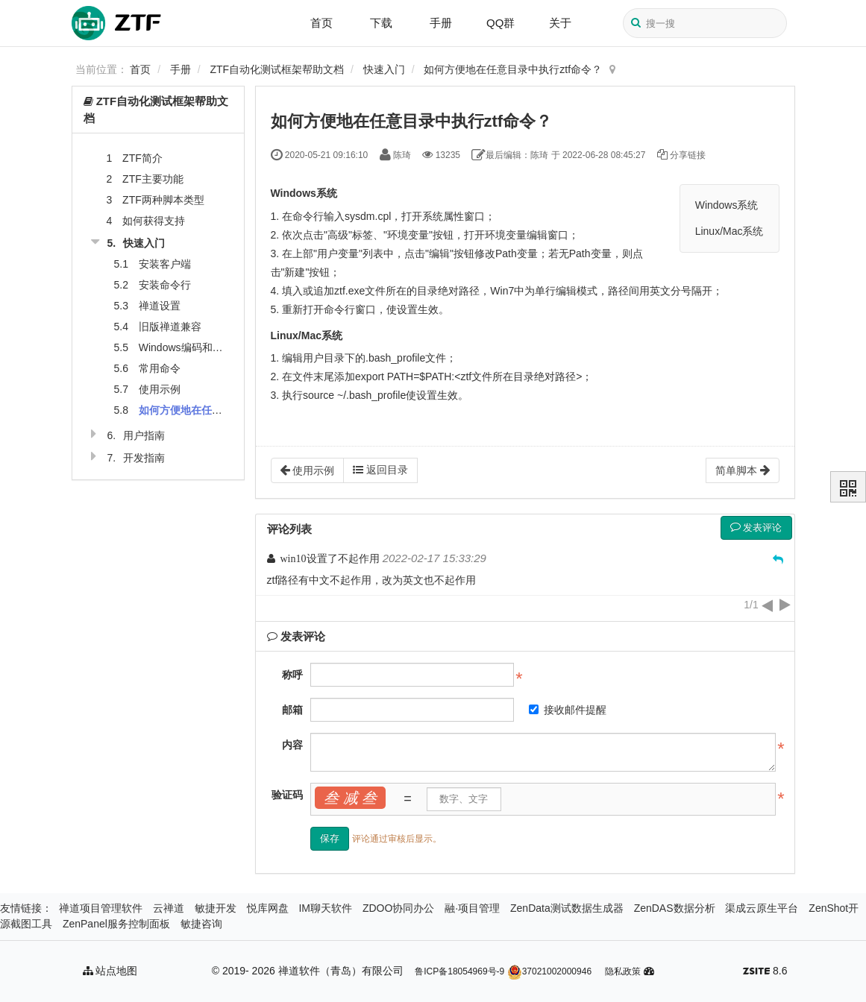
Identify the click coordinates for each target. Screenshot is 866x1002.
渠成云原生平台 (761, 908)
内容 (292, 745)
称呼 (292, 675)
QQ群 (500, 22)
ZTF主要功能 (152, 179)
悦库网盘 (268, 908)
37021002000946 (549, 971)
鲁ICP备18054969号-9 (459, 971)
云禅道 (168, 908)
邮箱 (292, 710)
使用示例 (160, 389)
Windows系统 (727, 205)
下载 (381, 22)
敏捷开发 (215, 908)
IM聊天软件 (325, 908)
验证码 (287, 795)
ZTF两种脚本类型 (163, 200)
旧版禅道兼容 (170, 327)
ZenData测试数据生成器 (567, 908)
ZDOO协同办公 (398, 908)
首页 (321, 22)
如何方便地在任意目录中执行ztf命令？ (513, 69)
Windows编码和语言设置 (196, 347)
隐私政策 (623, 971)
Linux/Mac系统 (729, 231)
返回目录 (380, 470)
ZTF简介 (142, 158)
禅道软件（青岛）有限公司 (341, 971)
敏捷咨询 (201, 924)
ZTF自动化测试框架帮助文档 (277, 69)
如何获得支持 (153, 221)
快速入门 (384, 69)
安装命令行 (165, 285)
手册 (441, 22)
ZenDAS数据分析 (674, 908)
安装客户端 (165, 264)
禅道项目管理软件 (100, 908)
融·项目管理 (472, 908)
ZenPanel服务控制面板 (116, 924)
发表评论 (756, 527)
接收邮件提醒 (567, 710)
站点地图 (110, 971)
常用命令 (160, 368)
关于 (560, 22)
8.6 (765, 972)
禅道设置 (160, 306)
